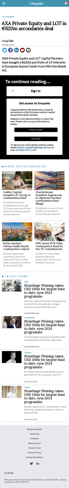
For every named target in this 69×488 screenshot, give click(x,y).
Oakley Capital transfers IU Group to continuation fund (17, 195)
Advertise (34, 434)
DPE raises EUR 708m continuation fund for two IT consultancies (49, 246)
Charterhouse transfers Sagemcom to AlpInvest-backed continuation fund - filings (49, 197)
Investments (29, 317)
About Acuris (34, 443)
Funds (27, 387)
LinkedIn (38, 463)
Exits (26, 282)
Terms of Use (34, 448)
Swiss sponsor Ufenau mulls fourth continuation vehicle (16, 246)
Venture (27, 352)
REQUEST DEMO (35, 130)
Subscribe (36, 139)
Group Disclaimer (34, 457)
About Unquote (34, 429)
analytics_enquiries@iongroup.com (34, 147)
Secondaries (8, 17)
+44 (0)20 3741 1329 (25, 150)
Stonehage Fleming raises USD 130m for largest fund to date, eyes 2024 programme (44, 290)
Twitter (31, 463)
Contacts (34, 438)
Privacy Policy (34, 452)
